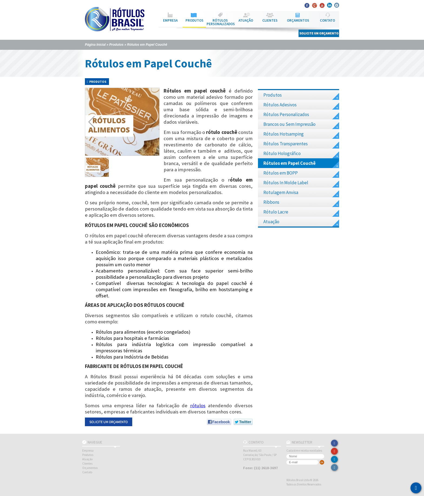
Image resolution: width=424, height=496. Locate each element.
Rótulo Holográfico (301, 154)
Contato (87, 472)
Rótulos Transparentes (301, 145)
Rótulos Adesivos (301, 106)
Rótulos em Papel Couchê (147, 45)
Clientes (87, 463)
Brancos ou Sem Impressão (301, 125)
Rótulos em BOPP (301, 174)
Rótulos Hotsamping (301, 135)
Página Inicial (95, 45)
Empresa (88, 450)
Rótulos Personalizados (301, 115)
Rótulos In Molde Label (301, 184)
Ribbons (301, 203)
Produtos (116, 45)
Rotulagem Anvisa (301, 193)
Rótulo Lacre (301, 213)
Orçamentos (90, 468)
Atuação (301, 222)
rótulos (198, 405)
